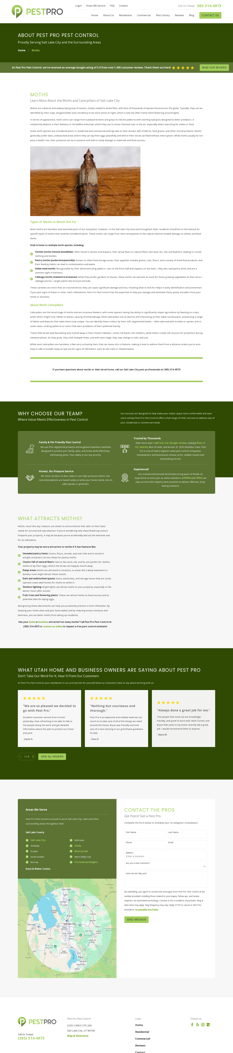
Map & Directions (77, 1035)
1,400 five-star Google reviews (170, 442)
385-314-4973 (209, 6)
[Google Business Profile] (208, 1024)
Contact (123, 5)
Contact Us (210, 15)
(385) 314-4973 (31, 1038)
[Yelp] (197, 1024)
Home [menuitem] (94, 15)
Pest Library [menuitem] (163, 15)
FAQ (112, 5)
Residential (142, 1032)
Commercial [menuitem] (144, 15)
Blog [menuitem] (191, 15)
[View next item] (33, 756)
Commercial (142, 1038)
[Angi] (213, 1024)
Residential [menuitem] (125, 15)
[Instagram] (203, 1024)
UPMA (199, 477)
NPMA (187, 477)
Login (78, 5)
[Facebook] (192, 1024)
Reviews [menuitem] (179, 15)
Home (139, 1025)
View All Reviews (52, 756)
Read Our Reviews (214, 67)
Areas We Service (95, 5)
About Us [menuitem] (108, 15)
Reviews (140, 1045)
